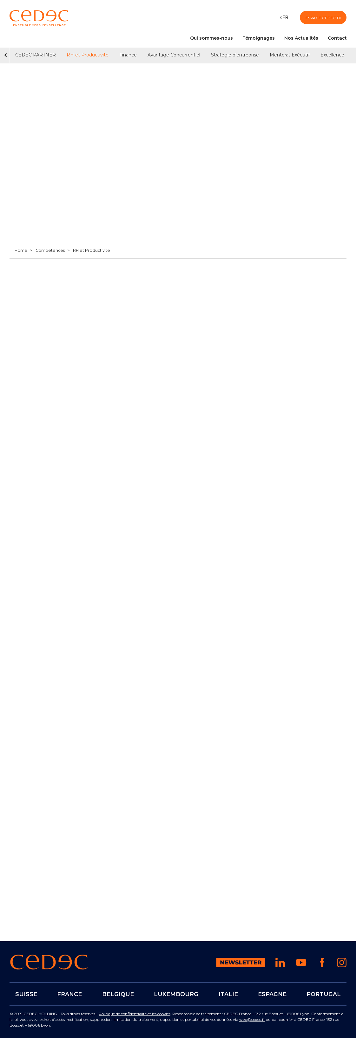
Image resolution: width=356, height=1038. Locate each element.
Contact (337, 38)
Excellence (332, 55)
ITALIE (228, 994)
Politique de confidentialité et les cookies (134, 1013)
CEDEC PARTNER (35, 55)
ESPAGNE (272, 994)
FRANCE (69, 994)
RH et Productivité (88, 55)
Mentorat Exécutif (290, 55)
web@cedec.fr (252, 1019)
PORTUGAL (324, 994)
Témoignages (258, 38)
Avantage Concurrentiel (174, 55)
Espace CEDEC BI (323, 18)
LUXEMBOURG (176, 994)
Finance (128, 55)
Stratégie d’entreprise (235, 55)
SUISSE (26, 994)
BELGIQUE (118, 994)
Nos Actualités (301, 38)
